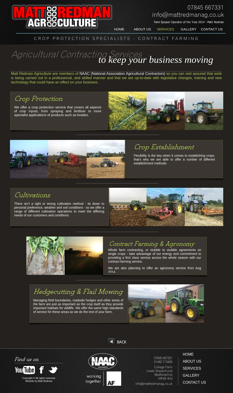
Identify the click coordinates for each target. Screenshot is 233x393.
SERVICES (192, 368)
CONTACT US (194, 382)
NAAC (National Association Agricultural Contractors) (121, 74)
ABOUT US (192, 361)
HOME (188, 354)
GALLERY (191, 375)
